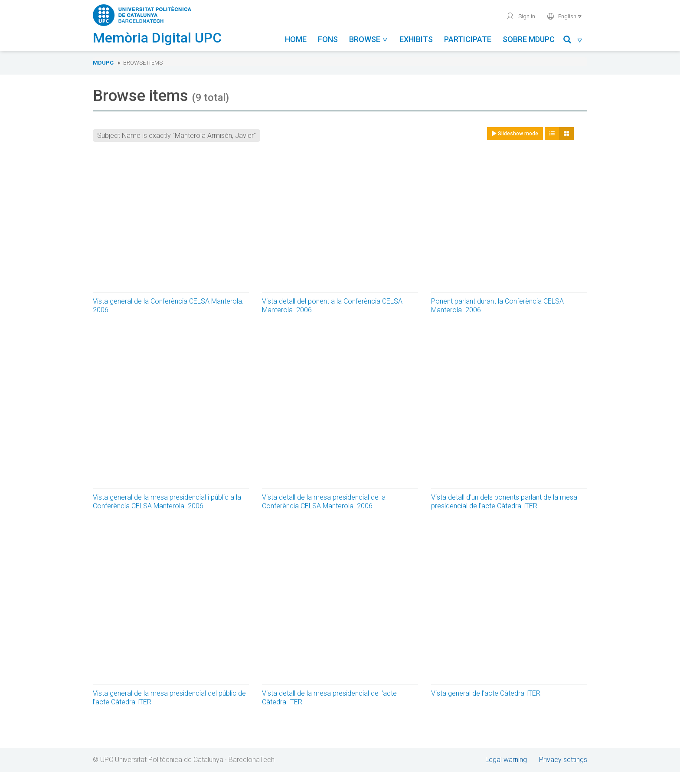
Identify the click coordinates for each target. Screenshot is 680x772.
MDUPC (103, 62)
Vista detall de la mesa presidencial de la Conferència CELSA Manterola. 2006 (324, 501)
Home (296, 39)
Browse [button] (368, 39)
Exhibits (416, 39)
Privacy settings (563, 760)
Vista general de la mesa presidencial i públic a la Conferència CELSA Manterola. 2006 (167, 501)
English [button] (564, 16)
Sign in (520, 16)
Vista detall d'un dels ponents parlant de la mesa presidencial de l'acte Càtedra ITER (504, 501)
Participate (467, 39)
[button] (573, 41)
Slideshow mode (515, 134)
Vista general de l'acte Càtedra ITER (485, 693)
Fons (328, 39)
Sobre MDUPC (529, 39)
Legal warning (506, 760)
